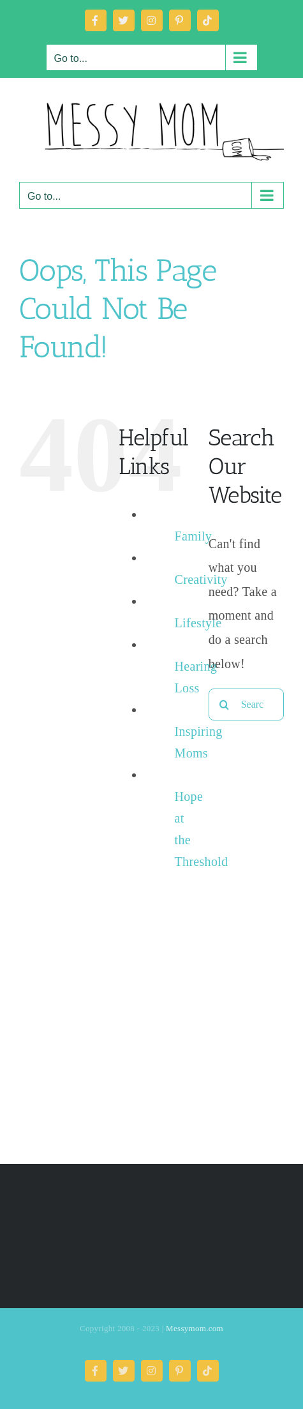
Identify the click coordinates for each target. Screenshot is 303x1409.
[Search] (224, 704)
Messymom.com (194, 1328)
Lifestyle (198, 623)
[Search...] (246, 704)
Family (193, 536)
